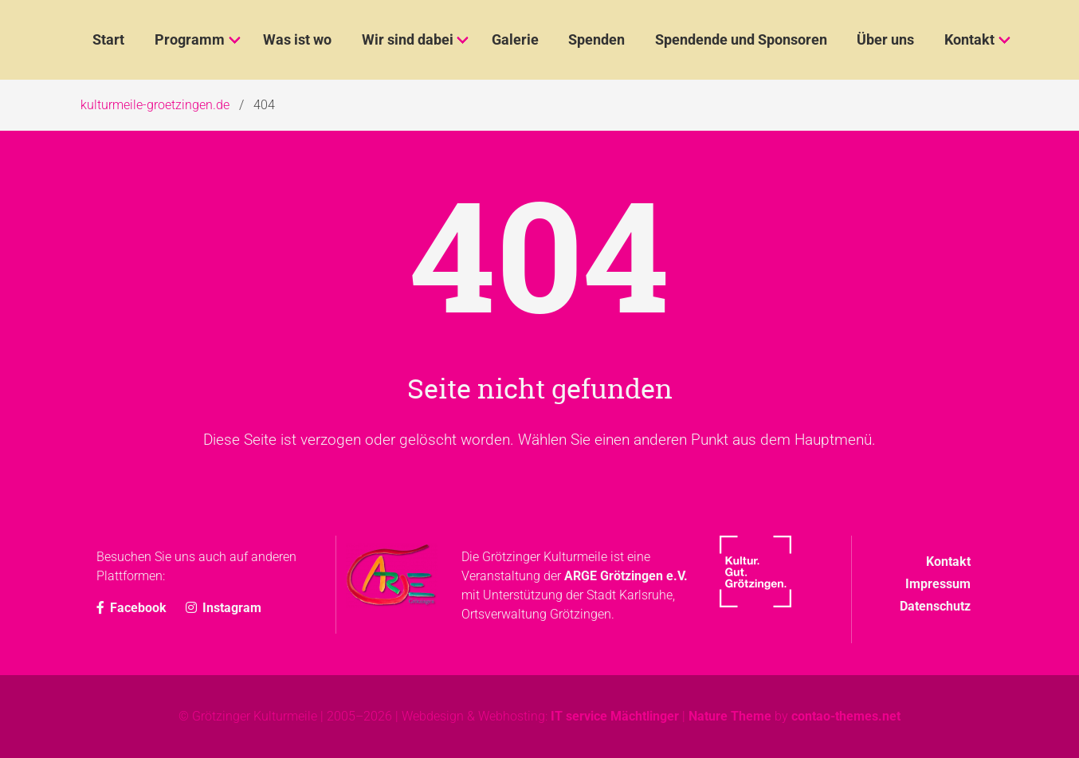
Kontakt (948, 561)
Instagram (223, 607)
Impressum (938, 583)
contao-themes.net (845, 716)
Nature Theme (730, 716)
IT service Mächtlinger (615, 716)
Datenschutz (935, 606)
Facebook (133, 607)
